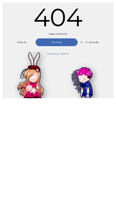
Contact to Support (58, 53)
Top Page (56, 42)
